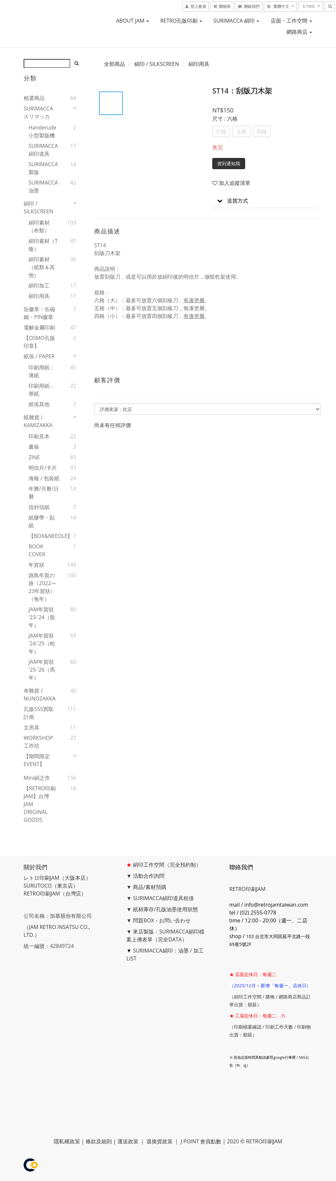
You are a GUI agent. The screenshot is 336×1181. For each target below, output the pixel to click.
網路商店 (299, 31)
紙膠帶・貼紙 (42, 521)
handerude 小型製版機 (42, 131)
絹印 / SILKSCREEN (38, 207)
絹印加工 (39, 285)
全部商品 (114, 64)
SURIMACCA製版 (43, 168)
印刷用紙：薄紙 (42, 371)
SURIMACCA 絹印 (237, 20)
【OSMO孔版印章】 (39, 341)
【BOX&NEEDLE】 (44, 536)
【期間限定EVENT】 (37, 760)
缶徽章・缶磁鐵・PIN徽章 (39, 313)
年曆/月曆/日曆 (44, 492)
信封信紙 (39, 507)
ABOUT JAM (132, 20)
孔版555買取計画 (38, 712)
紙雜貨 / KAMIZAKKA (38, 421)
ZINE (34, 457)
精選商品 (34, 98)
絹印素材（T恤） (43, 244)
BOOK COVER (37, 550)
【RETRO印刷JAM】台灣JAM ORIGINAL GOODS (40, 804)
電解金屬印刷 (39, 327)
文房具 (31, 727)
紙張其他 (39, 404)
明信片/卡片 (43, 467)
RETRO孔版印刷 (181, 20)
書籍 (34, 446)
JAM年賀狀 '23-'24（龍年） (42, 617)
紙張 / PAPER (39, 356)
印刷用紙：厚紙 (42, 389)
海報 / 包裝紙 (44, 478)
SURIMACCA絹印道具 (43, 149)
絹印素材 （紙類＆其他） (42, 267)
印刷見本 (39, 436)
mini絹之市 (37, 777)
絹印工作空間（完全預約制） (167, 864)
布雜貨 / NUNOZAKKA (39, 694)
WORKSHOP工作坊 (38, 741)
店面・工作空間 (291, 20)
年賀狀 (36, 564)
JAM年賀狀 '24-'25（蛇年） (42, 643)
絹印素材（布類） (39, 226)
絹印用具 (39, 296)
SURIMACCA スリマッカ (38, 112)
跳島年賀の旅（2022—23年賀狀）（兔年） (42, 587)
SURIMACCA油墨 (43, 186)
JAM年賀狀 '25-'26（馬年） (42, 669)
